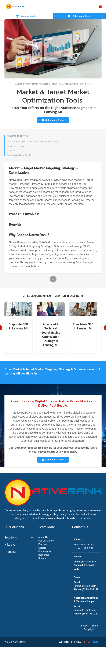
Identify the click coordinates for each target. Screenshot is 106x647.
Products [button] (10, 552)
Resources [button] (43, 554)
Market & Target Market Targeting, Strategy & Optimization (33, 141)
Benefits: (11, 150)
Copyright (89, 629)
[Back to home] (14, 6)
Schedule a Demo (79, 16)
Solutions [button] (10, 537)
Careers (42, 547)
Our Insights (44, 551)
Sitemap (42, 558)
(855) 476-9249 (90, 589)
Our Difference (46, 540)
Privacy (83, 625)
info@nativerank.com (85, 585)
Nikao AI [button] (9, 544)
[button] (100, 6)
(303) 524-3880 (89, 561)
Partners (42, 544)
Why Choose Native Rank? (18, 155)
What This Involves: (16, 146)
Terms (95, 625)
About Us (43, 537)
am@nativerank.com (85, 610)
